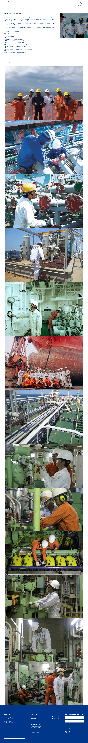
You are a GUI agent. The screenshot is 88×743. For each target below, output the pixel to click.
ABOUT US (38, 741)
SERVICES (44, 741)
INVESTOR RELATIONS (62, 741)
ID (4, 1)
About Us (23, 5)
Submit (74, 724)
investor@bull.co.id (35, 719)
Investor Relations (50, 5)
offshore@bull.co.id (35, 727)
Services (30, 5)
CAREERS (74, 741)
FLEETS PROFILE (52, 741)
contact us (72, 5)
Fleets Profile (39, 5)
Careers (64, 5)
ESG (58, 5)
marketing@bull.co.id (36, 726)
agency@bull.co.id (35, 733)
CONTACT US (81, 741)
